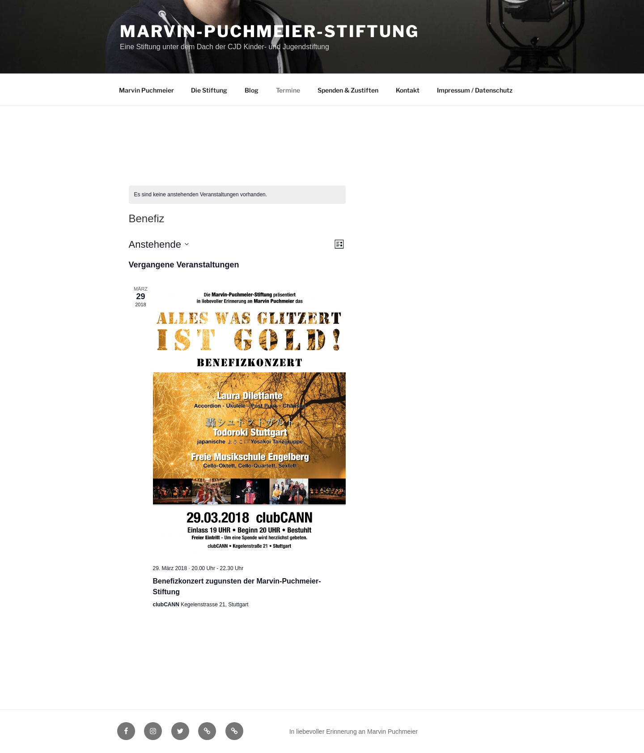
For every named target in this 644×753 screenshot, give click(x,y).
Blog (251, 90)
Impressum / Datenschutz (475, 90)
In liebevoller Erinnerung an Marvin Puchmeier (353, 731)
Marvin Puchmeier (146, 90)
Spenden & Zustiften (348, 90)
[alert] (237, 195)
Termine (288, 90)
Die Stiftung (209, 90)
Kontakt (407, 90)
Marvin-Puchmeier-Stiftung (269, 31)
